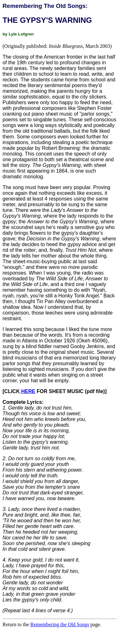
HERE (28, 391)
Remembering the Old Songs (59, 624)
